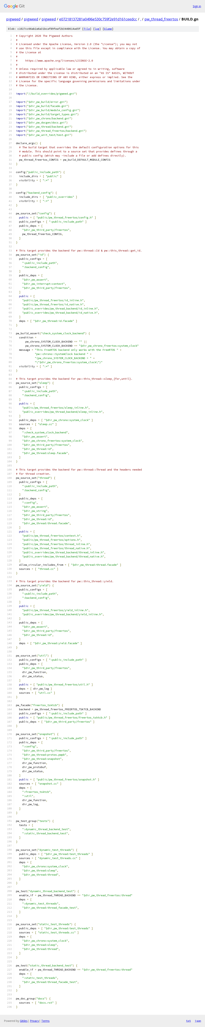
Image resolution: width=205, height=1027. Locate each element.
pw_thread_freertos (161, 19)
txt (188, 1020)
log (97, 28)
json (198, 1020)
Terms (45, 1021)
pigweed (13, 19)
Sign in (197, 6)
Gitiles (24, 1021)
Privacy (34, 1021)
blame (108, 28)
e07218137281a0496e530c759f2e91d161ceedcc (98, 19)
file (87, 28)
